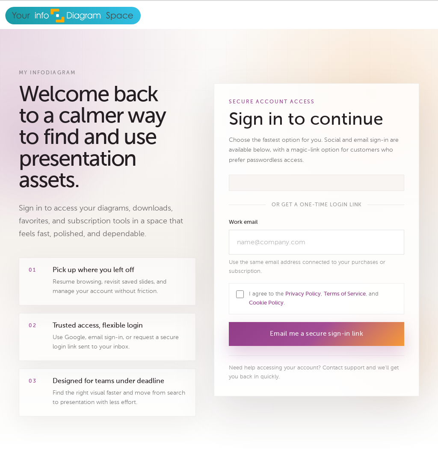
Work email (243, 222)
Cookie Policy (266, 303)
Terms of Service (345, 294)
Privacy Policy (303, 294)
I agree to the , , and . (314, 298)
